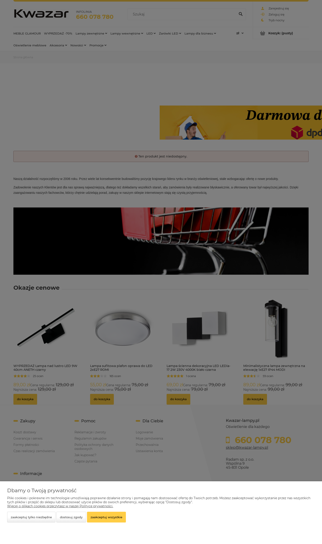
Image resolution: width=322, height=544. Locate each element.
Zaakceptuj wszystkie (106, 517)
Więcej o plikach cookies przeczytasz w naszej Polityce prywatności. (60, 506)
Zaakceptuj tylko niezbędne (31, 517)
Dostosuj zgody (71, 517)
